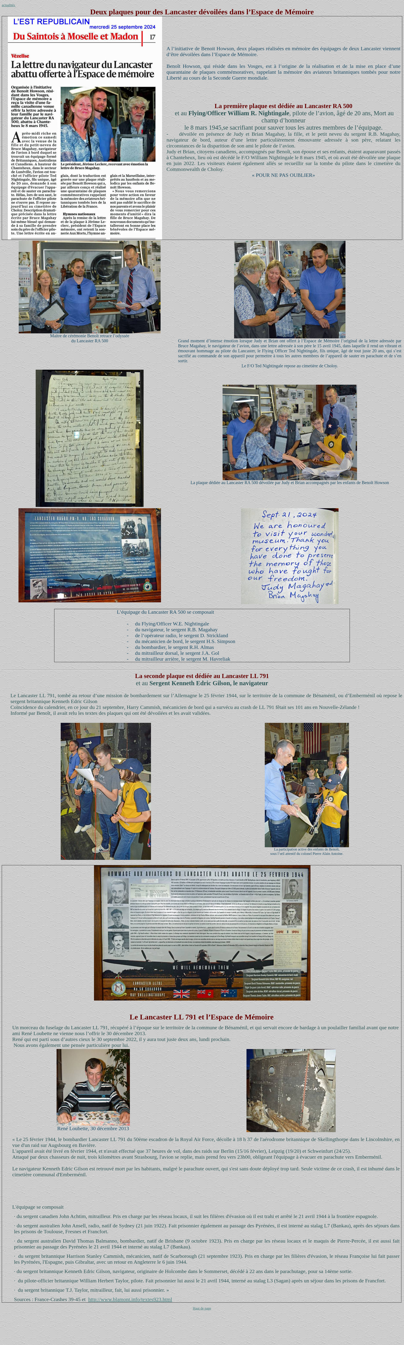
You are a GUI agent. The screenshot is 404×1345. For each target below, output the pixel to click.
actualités (9, 5)
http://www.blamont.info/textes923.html (130, 1299)
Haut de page (202, 1308)
